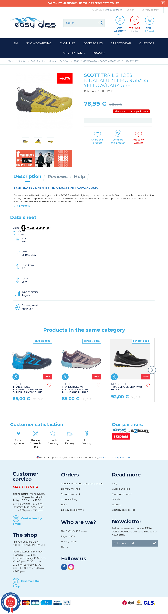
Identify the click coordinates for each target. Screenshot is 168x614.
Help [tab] (79, 176)
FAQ (114, 483)
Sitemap (117, 504)
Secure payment (70, 494)
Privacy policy (68, 541)
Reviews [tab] (58, 176)
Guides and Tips (121, 488)
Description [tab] (27, 176)
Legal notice (68, 536)
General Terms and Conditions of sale (82, 483)
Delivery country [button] (151, 10)
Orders (70, 475)
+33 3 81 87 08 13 (25, 487)
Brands (116, 499)
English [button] (131, 10)
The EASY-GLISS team (74, 531)
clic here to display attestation (115, 457)
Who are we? (78, 522)
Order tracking (69, 499)
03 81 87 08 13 (114, 9)
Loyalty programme (72, 509)
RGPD (64, 546)
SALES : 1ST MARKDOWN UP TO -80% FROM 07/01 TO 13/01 (84, 3)
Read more (126, 475)
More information (122, 494)
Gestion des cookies (123, 509)
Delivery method (70, 488)
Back (64, 504)
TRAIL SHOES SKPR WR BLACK (126, 387)
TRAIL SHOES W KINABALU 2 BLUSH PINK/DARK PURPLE (75, 388)
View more (23, 206)
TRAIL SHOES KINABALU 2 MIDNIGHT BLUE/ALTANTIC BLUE (28, 388)
